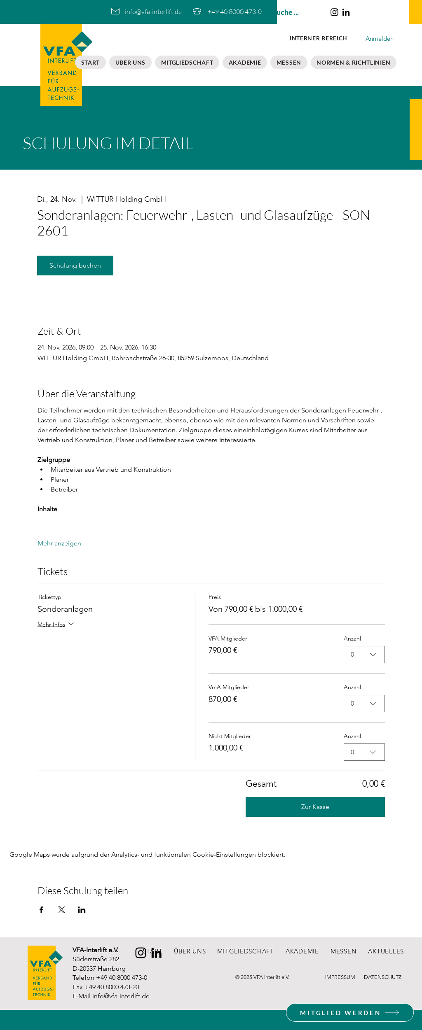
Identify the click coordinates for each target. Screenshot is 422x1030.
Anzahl (352, 638)
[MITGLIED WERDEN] (350, 1012)
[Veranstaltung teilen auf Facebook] (41, 909)
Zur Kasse (315, 807)
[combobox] (364, 654)
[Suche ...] (290, 12)
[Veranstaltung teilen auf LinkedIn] (82, 909)
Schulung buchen (75, 265)
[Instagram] (334, 12)
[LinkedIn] (346, 12)
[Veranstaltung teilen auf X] (62, 909)
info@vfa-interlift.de (121, 996)
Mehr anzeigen (59, 543)
